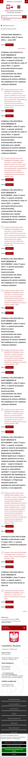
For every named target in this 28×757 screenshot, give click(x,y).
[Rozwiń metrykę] (9, 45)
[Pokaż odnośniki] (1, 1)
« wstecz (24, 611)
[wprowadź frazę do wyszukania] (11, 16)
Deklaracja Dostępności (14, 728)
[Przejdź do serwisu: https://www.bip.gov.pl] (14, 1)
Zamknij (14, 754)
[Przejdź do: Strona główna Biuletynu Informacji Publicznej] (1, 26)
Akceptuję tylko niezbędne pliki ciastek (14, 750)
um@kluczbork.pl (9, 673)
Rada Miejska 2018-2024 (8, 25)
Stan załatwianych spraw (14, 699)
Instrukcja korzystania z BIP (14, 718)
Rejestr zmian (14, 723)
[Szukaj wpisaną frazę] (24, 16)
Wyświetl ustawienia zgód (14, 746)
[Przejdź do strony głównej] (14, 9)
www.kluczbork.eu (12, 674)
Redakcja (14, 713)
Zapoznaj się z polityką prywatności (14, 742)
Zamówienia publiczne (14, 704)
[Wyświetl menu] (26, 1)
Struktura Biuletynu (14, 708)
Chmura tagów (14, 732)
